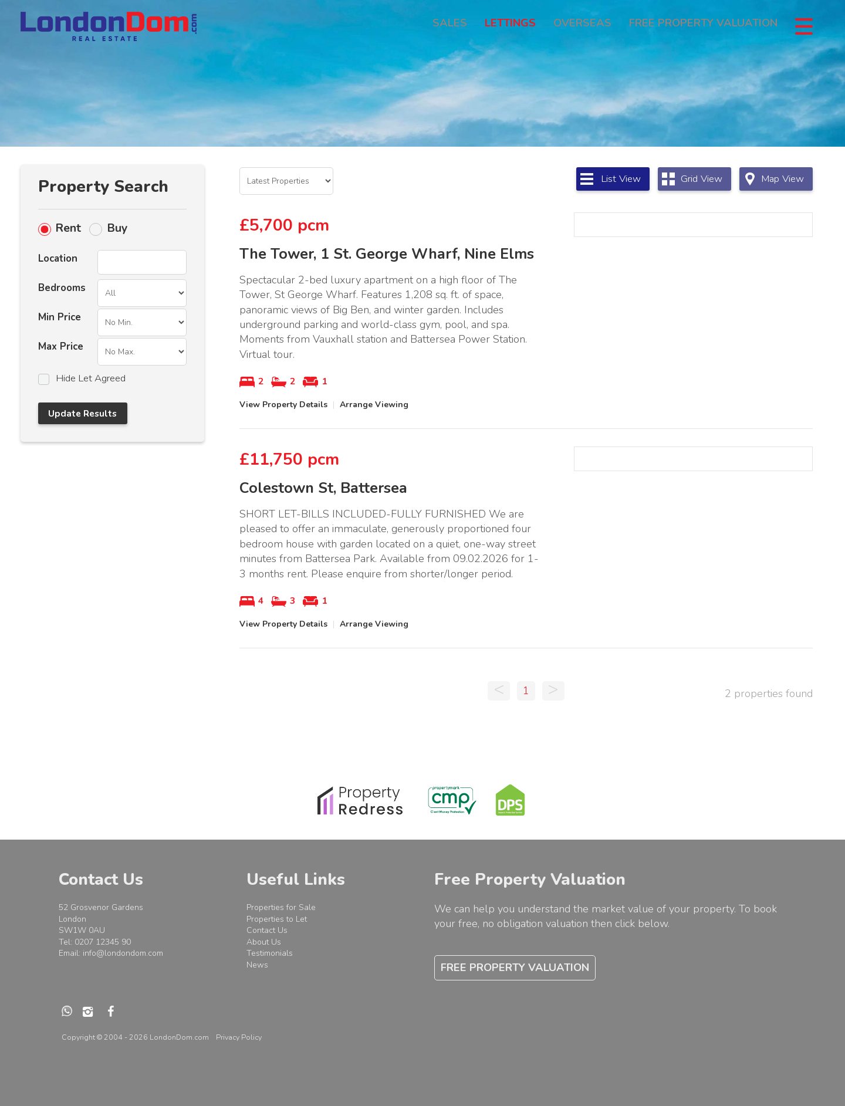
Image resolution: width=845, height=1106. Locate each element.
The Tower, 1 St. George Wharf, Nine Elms (386, 254)
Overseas (582, 26)
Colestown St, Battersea (323, 488)
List (621, 178)
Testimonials (269, 953)
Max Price (60, 346)
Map (782, 178)
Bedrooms (62, 288)
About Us (263, 942)
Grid (701, 178)
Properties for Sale (281, 907)
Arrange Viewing (374, 404)
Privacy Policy (239, 1037)
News (257, 964)
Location (57, 258)
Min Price (59, 317)
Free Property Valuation (703, 26)
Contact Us (267, 930)
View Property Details (283, 404)
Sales (449, 26)
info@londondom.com (123, 953)
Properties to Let (276, 919)
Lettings (510, 26)
